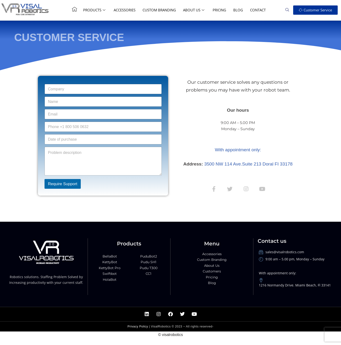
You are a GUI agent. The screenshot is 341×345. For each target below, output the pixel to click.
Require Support (62, 184)
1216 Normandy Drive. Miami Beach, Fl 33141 (295, 296)
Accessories (124, 10)
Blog (238, 10)
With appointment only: (238, 149)
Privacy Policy (138, 340)
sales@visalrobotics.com (281, 265)
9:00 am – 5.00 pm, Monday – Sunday (291, 272)
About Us (194, 10)
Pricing (219, 10)
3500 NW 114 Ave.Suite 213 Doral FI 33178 (248, 164)
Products (95, 10)
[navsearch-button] (288, 10)
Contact (258, 10)
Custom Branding (159, 10)
